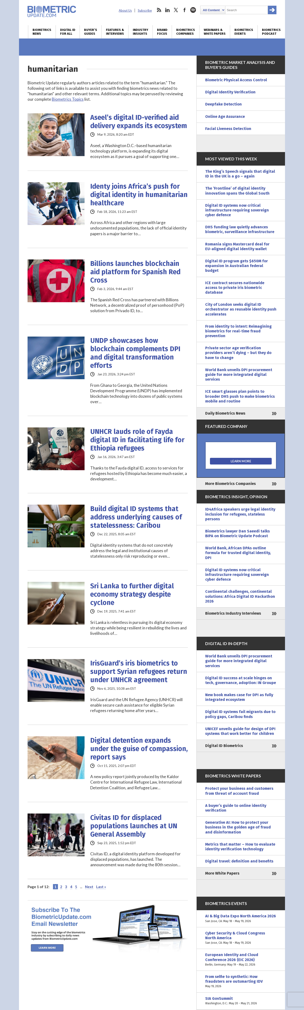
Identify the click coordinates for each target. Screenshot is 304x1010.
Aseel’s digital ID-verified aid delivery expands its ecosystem (138, 121)
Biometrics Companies (185, 32)
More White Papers (222, 873)
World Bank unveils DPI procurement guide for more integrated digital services (238, 375)
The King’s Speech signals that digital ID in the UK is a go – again (240, 173)
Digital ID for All (67, 32)
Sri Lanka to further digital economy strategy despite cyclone (132, 594)
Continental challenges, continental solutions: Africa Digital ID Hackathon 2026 (240, 596)
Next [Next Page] (89, 887)
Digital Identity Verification (230, 92)
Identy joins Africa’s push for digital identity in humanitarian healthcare (139, 194)
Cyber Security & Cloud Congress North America (240, 938)
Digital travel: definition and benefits (239, 861)
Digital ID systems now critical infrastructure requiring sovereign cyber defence (237, 210)
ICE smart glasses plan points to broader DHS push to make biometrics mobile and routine (240, 396)
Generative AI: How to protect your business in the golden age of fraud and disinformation (238, 827)
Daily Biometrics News (225, 413)
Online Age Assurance (225, 116)
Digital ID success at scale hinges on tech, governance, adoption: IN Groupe (240, 680)
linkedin (167, 10)
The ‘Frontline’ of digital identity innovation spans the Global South (237, 190)
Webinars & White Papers (215, 32)
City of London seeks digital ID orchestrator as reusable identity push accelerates (240, 309)
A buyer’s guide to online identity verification (235, 808)
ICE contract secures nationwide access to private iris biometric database (234, 288)
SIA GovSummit (240, 1001)
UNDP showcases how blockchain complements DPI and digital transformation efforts (135, 353)
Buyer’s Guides (90, 32)
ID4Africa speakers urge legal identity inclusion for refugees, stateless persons (240, 514)
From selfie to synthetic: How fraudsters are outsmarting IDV (240, 981)
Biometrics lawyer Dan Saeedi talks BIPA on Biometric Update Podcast (237, 533)
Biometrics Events (243, 32)
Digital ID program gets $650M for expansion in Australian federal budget (236, 266)
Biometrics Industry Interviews (233, 613)
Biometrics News (42, 32)
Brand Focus (162, 32)
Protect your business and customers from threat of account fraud (239, 790)
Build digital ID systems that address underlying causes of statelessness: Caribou (136, 517)
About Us (125, 10)
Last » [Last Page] (101, 887)
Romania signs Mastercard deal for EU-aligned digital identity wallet (237, 246)
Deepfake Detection (223, 104)
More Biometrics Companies (230, 483)
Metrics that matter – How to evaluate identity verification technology (240, 846)
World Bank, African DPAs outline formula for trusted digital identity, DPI (238, 553)
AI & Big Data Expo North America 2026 (240, 918)
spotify (193, 10)
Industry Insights (140, 32)
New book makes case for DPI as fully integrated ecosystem (239, 697)
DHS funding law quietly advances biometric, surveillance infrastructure (239, 229)
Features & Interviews (115, 32)
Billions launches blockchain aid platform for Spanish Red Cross (135, 271)
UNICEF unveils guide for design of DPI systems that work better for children (240, 731)
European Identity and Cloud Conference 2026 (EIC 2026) (240, 960)
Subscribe (145, 10)
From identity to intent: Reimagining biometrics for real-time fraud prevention (238, 331)
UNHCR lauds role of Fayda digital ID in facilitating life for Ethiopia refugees (137, 439)
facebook (184, 10)
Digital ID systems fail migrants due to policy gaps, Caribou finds (240, 714)
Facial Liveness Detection (228, 128)
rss (159, 10)
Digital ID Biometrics (224, 745)
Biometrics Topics (68, 99)
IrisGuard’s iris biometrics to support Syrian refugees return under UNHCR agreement (138, 671)
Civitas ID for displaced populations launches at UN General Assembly (133, 826)
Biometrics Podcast (271, 32)
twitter (176, 10)
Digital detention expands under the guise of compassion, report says (139, 748)
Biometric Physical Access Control (236, 80)
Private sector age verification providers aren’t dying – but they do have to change (238, 353)
